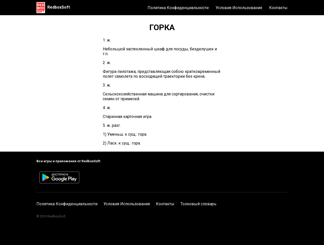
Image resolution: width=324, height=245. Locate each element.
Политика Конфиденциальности (178, 7)
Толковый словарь (198, 203)
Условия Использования (239, 7)
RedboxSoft (58, 7)
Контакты (278, 7)
